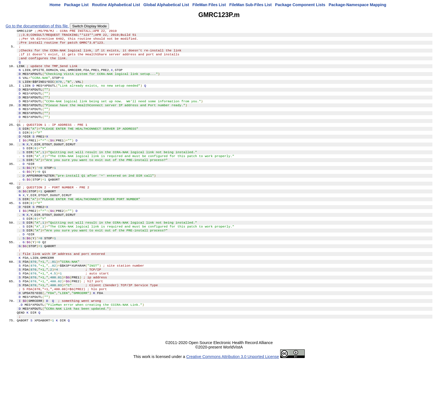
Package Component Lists (300, 5)
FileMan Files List (209, 5)
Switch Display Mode (89, 26)
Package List (76, 5)
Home (55, 5)
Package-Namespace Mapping (357, 5)
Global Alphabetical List (166, 5)
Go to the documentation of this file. (37, 26)
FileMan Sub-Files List (250, 5)
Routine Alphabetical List (116, 5)
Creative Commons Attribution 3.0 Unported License (232, 398)
